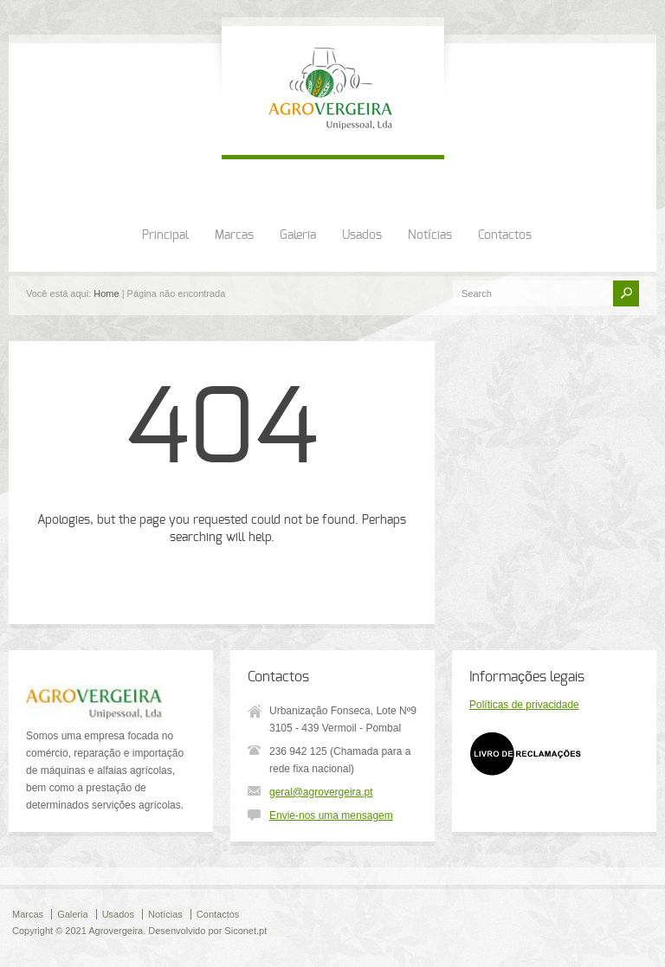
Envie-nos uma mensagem (331, 815)
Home (106, 293)
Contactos (505, 235)
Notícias (430, 235)
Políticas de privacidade (524, 705)
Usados (362, 235)
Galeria (298, 235)
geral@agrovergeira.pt (321, 792)
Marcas (234, 235)
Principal (165, 235)
